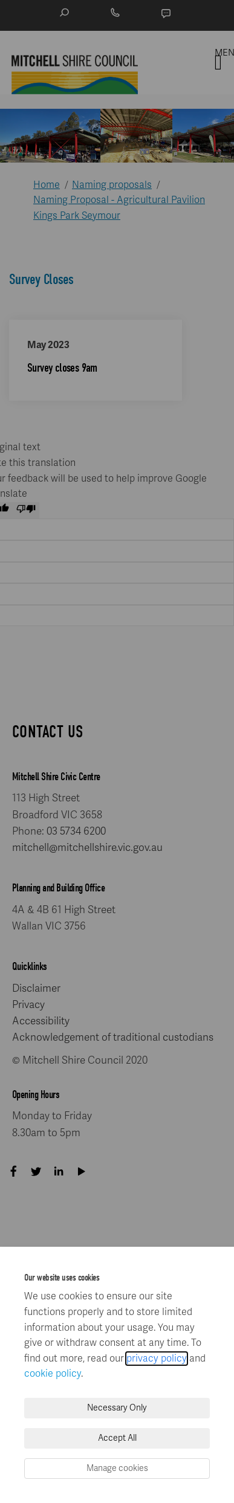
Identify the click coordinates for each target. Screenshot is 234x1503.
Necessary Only (117, 1408)
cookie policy (52, 1374)
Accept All (117, 1438)
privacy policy (156, 1359)
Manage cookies (117, 1468)
